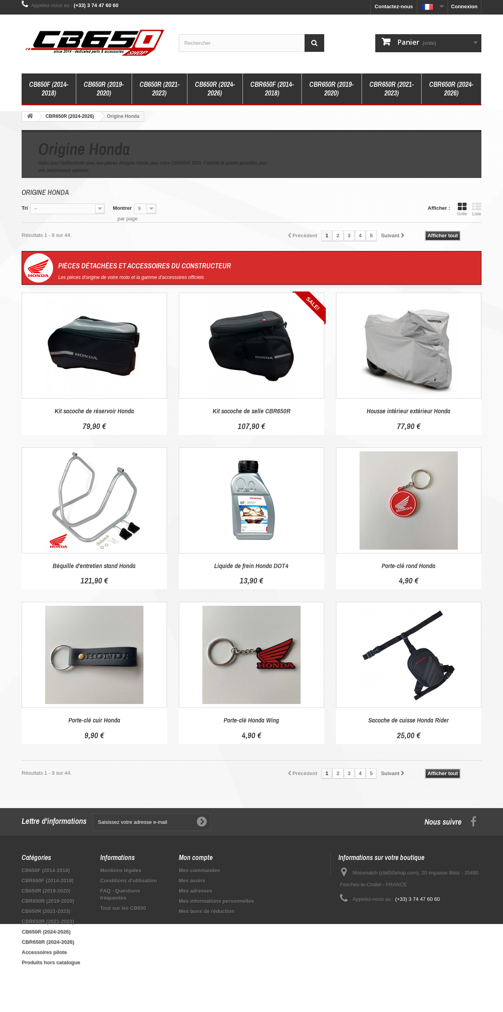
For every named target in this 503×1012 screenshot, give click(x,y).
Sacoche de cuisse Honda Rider (408, 719)
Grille (462, 209)
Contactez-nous (393, 6)
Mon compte (196, 857)
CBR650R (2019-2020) (331, 88)
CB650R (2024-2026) (215, 88)
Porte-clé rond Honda (408, 565)
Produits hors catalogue (51, 962)
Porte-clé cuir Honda (94, 719)
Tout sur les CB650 (123, 908)
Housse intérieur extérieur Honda (408, 410)
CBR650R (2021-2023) (391, 88)
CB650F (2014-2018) (48, 88)
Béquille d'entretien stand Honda (94, 565)
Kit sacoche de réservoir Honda (94, 410)
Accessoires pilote (44, 952)
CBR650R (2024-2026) (451, 88)
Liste (476, 209)
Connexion (464, 6)
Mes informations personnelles (216, 901)
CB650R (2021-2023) (160, 88)
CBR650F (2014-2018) (272, 88)
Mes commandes (199, 870)
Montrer (122, 208)
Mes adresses (195, 891)
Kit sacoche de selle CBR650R (251, 410)
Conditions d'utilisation (128, 881)
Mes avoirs (192, 881)
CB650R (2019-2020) (104, 88)
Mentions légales (120, 870)
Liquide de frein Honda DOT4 (251, 565)
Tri (25, 208)
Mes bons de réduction (207, 911)
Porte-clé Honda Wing (251, 719)
